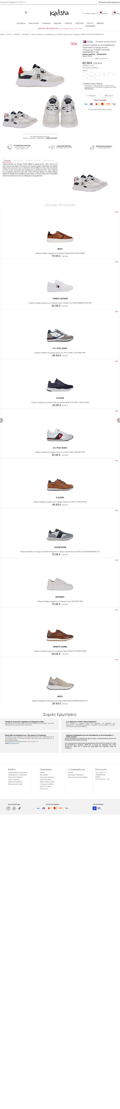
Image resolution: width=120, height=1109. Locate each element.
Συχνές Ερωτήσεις (46, 779)
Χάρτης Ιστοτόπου (45, 786)
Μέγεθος (85, 70)
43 (104, 74)
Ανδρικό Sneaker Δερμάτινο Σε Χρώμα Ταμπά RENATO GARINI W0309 (60, 651)
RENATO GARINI (60, 647)
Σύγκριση (109, 96)
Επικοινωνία (44, 789)
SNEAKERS (25, 34)
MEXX (60, 696)
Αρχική (2, 34)
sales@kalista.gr (14, 743)
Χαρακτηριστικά (18, 160)
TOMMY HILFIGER (51, 138)
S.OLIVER (60, 398)
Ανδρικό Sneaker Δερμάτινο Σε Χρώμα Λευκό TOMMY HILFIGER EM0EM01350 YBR (60, 303)
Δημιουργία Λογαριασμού (76, 775)
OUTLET (90, 23)
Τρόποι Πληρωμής (14, 779)
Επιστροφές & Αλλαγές (15, 784)
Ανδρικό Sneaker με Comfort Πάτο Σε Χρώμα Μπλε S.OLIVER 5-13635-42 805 (60, 402)
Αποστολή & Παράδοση (15, 777)
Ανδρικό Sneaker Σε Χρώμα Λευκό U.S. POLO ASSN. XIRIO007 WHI (60, 452)
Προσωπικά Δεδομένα (47, 777)
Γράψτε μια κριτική (101, 58)
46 (95, 78)
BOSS (60, 249)
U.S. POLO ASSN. (60, 348)
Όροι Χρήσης (108, 109)
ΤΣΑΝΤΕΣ (68, 23)
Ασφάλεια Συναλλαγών (15, 782)
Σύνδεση (87, 13)
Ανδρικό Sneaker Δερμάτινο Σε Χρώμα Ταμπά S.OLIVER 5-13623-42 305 (60, 502)
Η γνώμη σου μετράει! (47, 784)
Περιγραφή (7, 160)
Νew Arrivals (34, 23)
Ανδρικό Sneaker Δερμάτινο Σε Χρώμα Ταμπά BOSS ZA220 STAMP (60, 253)
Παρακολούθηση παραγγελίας (110, 2)
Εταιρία (42, 772)
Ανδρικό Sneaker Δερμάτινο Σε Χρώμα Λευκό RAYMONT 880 (60, 601)
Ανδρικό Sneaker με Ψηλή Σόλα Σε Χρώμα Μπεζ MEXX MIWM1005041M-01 (60, 701)
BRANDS (100, 23)
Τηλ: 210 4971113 (101, 772)
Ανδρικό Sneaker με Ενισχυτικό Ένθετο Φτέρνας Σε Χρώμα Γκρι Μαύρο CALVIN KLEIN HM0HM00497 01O (60, 552)
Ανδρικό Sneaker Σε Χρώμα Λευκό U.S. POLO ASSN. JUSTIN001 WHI (60, 353)
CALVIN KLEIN (60, 547)
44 (113, 74)
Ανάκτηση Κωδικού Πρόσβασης (78, 777)
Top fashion (21, 23)
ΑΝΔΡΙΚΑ (57, 23)
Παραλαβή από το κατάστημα (17, 775)
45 (87, 78)
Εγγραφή (93, 13)
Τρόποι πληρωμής (48, 160)
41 (87, 74)
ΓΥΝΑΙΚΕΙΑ (46, 23)
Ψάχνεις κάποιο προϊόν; (47, 782)
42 (95, 74)
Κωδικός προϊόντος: (89, 54)
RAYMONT (60, 597)
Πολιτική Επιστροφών (95, 109)
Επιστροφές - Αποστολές (33, 160)
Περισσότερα (88, 89)
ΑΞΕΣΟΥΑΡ (79, 23)
